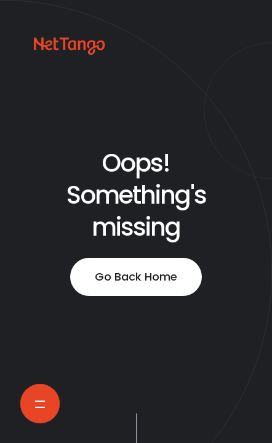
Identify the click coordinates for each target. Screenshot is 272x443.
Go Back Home (136, 276)
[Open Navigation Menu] (40, 403)
